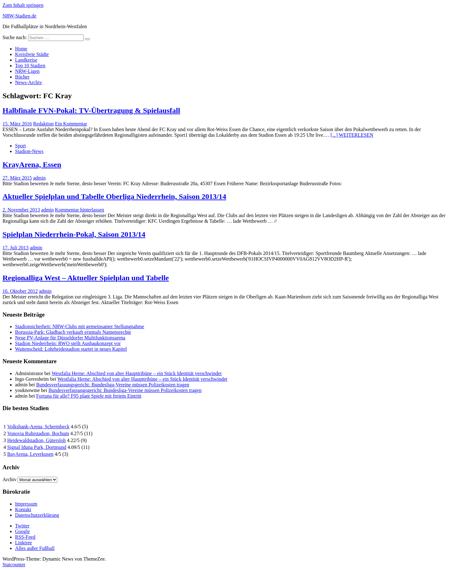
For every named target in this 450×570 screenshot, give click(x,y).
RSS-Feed (25, 537)
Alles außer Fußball (34, 548)
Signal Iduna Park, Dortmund (36, 447)
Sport (20, 145)
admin (39, 178)
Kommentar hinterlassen (79, 209)
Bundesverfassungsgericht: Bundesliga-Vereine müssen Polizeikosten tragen (112, 384)
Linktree (23, 542)
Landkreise (26, 60)
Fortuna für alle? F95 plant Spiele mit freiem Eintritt (89, 396)
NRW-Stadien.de (19, 15)
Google (22, 531)
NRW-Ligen (27, 71)
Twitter (22, 525)
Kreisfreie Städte (32, 54)
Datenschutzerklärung (37, 515)
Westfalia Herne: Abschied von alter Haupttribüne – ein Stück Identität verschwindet (137, 373)
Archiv (9, 479)
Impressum (26, 503)
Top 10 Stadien (30, 65)
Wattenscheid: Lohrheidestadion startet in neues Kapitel (71, 349)
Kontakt (23, 509)
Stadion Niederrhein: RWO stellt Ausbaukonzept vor (68, 343)
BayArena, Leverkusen (30, 454)
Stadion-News (29, 151)
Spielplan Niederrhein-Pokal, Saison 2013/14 (74, 234)
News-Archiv (28, 82)
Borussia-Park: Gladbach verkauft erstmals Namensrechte (73, 332)
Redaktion (43, 123)
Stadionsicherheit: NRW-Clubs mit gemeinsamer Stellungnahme (79, 326)
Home (21, 48)
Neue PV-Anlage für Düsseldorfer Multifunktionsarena (70, 337)
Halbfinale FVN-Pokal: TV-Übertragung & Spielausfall (91, 110)
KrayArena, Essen (32, 164)
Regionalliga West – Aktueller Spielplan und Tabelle (86, 278)
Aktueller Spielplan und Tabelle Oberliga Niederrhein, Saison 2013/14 (114, 196)
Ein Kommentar (71, 123)
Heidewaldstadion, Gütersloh (36, 440)
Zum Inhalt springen (23, 5)
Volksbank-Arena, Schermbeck (38, 426)
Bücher (22, 76)
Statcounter (14, 564)
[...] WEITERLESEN (352, 135)
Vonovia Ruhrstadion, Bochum (38, 433)
